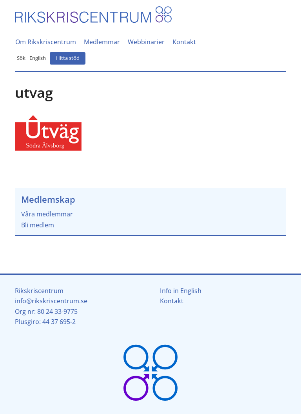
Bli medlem (37, 225)
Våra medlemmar (47, 214)
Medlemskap (48, 199)
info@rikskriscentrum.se (51, 301)
